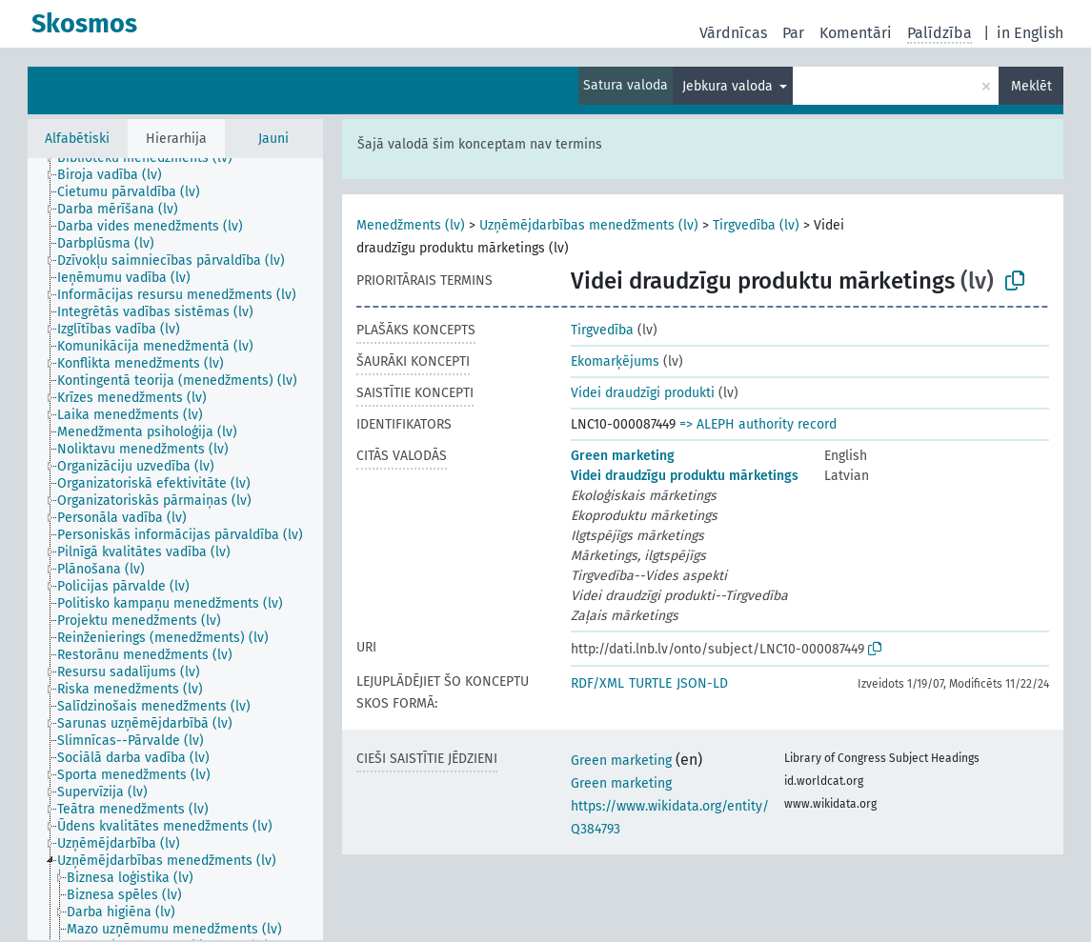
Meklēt (1031, 86)
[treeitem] (153, 158)
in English (1030, 33)
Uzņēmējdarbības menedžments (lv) (588, 225)
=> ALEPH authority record (758, 424)
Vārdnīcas (733, 33)
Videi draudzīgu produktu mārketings (684, 476)
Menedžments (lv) (410, 225)
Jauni (273, 138)
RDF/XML (597, 683)
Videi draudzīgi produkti (643, 393)
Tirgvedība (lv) (756, 225)
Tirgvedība (602, 330)
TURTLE (650, 683)
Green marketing (623, 456)
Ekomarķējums (615, 361)
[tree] (175, 549)
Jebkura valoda (729, 86)
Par (793, 33)
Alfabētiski (77, 138)
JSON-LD (702, 683)
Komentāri (855, 33)
